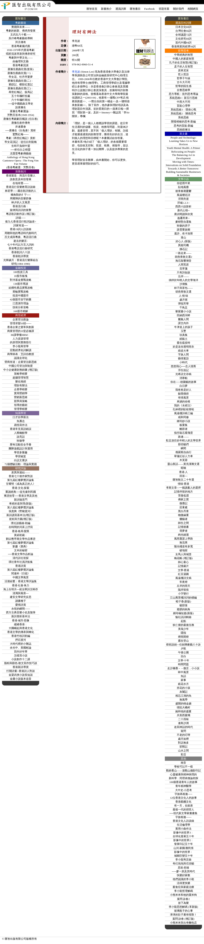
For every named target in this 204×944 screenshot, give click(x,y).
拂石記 (183, 249)
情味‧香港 (183, 483)
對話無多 (183, 742)
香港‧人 (183, 472)
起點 (183, 621)
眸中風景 (183, 672)
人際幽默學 (20, 432)
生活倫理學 (183, 824)
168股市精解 (20, 311)
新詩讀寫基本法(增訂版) (20, 515)
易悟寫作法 (20, 425)
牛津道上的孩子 (183, 327)
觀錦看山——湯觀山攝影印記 (183, 770)
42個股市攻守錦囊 (20, 299)
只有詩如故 (183, 272)
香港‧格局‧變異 (20, 531)
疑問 (183, 730)
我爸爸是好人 (183, 389)
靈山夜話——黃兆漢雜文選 (183, 464)
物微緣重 (183, 515)
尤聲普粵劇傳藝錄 (20, 153)
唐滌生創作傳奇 (20, 122)
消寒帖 (183, 378)
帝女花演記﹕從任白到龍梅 (21, 141)
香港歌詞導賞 (21, 256)
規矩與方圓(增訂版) (20, 519)
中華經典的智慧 (183, 54)
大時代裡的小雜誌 (20, 643)
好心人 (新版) (183, 241)
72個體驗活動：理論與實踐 (21, 464)
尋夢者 (183, 530)
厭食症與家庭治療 (183, 887)
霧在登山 (183, 640)
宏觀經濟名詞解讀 (20, 350)
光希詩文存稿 (183, 374)
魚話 (183, 676)
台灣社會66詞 (183, 30)
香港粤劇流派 (21, 65)
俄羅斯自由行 (183, 452)
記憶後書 (183, 526)
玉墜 (183, 331)
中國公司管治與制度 (21, 365)
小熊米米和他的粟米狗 (183, 894)
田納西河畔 (183, 315)
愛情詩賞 (20, 604)
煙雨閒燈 (183, 636)
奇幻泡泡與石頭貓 (183, 863)
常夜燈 (183, 581)
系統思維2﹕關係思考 (183, 113)
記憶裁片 (183, 566)
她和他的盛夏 (183, 711)
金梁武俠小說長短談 (21, 674)
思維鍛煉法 (183, 129)
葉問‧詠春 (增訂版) (183, 918)
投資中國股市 (21, 295)
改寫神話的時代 (183, 727)
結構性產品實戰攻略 (21, 287)
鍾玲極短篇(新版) (183, 613)
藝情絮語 (183, 358)
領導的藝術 (20, 405)
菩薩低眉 (183, 495)
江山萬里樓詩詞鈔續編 (183, 597)
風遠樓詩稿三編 (183, 413)
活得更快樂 (183, 883)
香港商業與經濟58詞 (183, 46)
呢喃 (183, 467)
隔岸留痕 (183, 589)
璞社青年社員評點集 (21, 561)
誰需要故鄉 (183, 229)
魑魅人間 (183, 319)
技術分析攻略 (21, 307)
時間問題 (183, 664)
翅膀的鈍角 (183, 609)
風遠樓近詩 (183, 194)
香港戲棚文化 (183, 801)
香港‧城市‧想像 (20, 620)
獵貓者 (183, 519)
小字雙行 (183, 593)
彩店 (183, 754)
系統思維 (183, 117)
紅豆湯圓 (183, 574)
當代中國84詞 (183, 42)
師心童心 (183, 562)
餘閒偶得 (183, 393)
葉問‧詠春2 (183, 899)
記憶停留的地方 (183, 491)
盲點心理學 (183, 105)
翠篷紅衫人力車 (183, 456)
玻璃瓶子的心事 (183, 910)
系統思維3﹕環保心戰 (183, 109)
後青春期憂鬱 (183, 191)
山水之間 (183, 750)
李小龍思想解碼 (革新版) (183, 906)
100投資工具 (20, 272)
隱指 (183, 632)
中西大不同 (183, 101)
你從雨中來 (183, 183)
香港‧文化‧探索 (20, 487)
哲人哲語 (183, 74)
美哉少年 (183, 628)
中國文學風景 (21, 577)
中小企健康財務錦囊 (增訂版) (20, 369)
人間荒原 (183, 264)
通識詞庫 (120, 8)
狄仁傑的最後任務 (183, 625)
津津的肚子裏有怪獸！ (183, 914)
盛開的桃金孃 (183, 703)
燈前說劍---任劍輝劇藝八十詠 (183, 644)
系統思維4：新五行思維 (183, 97)
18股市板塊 (20, 275)
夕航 (183, 648)
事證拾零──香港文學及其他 (20, 495)
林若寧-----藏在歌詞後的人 (20, 190)
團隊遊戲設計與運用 (21, 448)
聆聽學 (21, 440)
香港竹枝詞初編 (20, 635)
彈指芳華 (183, 303)
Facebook (149, 8)
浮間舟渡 (183, 198)
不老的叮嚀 (183, 734)
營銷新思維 (20, 397)
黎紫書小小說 (183, 311)
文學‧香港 (183, 570)
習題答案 (164, 8)
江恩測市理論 (21, 303)
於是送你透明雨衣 (183, 346)
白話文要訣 (20, 460)
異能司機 (183, 245)
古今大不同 (183, 82)
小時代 (183, 362)
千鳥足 (183, 307)
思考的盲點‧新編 (183, 125)
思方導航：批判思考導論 (183, 93)
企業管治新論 (21, 319)
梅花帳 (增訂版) (183, 558)
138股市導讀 (20, 283)
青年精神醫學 (183, 786)
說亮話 (21, 436)
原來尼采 (183, 70)
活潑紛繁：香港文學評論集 (21, 581)
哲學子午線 (183, 78)
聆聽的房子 (183, 225)
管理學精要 (20, 408)
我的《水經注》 (183, 405)
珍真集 (183, 334)
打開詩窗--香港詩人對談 (20, 670)
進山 (183, 237)
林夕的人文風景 (20, 202)
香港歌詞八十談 (20, 252)
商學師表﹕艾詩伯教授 (20, 354)
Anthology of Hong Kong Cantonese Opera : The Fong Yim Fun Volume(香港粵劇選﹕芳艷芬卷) (21, 162)
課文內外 (183, 323)
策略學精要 (20, 373)
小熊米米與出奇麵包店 (183, 922)
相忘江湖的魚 (183, 695)
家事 (183, 680)
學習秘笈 (20, 456)
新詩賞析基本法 (20, 616)
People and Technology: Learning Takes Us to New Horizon (183, 141)
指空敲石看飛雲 (183, 432)
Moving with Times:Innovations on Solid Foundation (183, 163)
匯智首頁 (92, 8)
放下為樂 (183, 902)
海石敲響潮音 (183, 260)
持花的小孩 (183, 687)
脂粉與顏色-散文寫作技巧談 (20, 663)
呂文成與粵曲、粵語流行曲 (21, 237)
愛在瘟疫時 (183, 342)
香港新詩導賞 (21, 667)
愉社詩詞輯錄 (183, 617)
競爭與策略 (20, 401)
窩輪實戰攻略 (21, 291)
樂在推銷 (20, 381)
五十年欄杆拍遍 (20, 96)
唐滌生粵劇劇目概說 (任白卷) (20, 118)
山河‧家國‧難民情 (183, 848)
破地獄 (183, 550)
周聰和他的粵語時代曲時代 (21, 233)
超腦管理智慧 (21, 377)
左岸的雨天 (183, 585)
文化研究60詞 (183, 38)
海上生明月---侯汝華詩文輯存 (20, 589)
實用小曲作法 (183, 828)
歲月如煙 (183, 738)
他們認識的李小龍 (183, 879)
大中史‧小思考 (183, 790)
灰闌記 (183, 691)
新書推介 (106, 8)
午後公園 (183, 652)
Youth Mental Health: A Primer (183, 147)
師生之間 (183, 522)
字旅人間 (183, 354)
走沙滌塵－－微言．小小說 (183, 668)
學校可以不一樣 (183, 766)
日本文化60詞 (183, 26)
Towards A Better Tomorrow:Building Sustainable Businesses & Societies (183, 172)
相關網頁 (193, 8)
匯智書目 (135, 8)
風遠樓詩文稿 (183, 578)
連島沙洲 (183, 723)
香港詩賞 (20, 565)
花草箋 (183, 268)
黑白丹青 (183, 511)
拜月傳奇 (20, 42)
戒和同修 (183, 417)
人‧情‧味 (183, 295)
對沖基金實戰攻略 (20, 279)
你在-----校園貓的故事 (183, 381)
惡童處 (183, 507)
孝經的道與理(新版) (20, 503)
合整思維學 (183, 90)
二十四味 (183, 719)
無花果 (183, 542)
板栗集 (183, 425)
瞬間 (183, 448)
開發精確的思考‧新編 (183, 121)
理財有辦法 (20, 385)
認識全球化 (20, 358)
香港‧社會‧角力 (20, 585)
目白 (183, 656)
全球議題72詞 (183, 34)
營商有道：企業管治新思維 (21, 361)
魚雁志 (21, 421)
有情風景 (183, 397)
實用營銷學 (20, 393)
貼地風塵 (183, 187)
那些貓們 (183, 444)
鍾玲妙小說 (183, 421)
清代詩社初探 (21, 558)
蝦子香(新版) (183, 601)
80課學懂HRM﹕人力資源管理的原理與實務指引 (20, 338)
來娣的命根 (183, 401)
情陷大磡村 (183, 707)
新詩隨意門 (20, 499)
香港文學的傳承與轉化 (20, 632)
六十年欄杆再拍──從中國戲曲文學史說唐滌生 (20, 103)
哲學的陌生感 (183, 86)
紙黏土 (183, 338)
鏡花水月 (183, 683)
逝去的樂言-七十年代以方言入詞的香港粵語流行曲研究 (20, 244)
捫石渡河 (20, 639)
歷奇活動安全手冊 (20, 444)
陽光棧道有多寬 (183, 546)
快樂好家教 (183, 875)
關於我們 (178, 8)
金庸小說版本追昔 (20, 678)
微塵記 (183, 503)
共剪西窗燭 (183, 715)
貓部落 (183, 605)
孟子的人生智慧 (183, 66)
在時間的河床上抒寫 (21, 527)
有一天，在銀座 (183, 805)
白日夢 (183, 385)
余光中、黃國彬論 (20, 647)
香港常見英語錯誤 (20, 428)
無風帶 (183, 699)
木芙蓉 (183, 460)
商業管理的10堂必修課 (20, 331)
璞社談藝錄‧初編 (20, 523)
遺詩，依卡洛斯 (183, 233)
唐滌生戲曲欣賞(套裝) (21, 69)
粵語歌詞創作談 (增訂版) (20, 213)
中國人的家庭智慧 (183, 58)
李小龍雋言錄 (183, 859)
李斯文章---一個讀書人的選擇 (183, 487)
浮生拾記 (183, 370)
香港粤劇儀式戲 (20, 46)
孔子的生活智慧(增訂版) (183, 62)
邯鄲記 (183, 746)
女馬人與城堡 (183, 554)
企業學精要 (20, 389)
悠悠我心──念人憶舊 (183, 366)
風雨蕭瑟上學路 (183, 538)
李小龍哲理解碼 (183, 890)
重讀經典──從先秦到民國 (20, 491)
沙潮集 (183, 284)
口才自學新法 (21, 417)
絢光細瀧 (183, 534)
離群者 (183, 428)
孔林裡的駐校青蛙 (183, 409)
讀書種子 (20, 600)
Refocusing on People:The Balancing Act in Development (183, 155)
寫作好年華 (20, 651)
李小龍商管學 (21, 346)
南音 (183, 762)
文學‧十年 (183, 660)
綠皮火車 (183, 350)
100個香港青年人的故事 (183, 782)
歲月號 (183, 299)
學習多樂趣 (20, 452)
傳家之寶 (183, 499)
